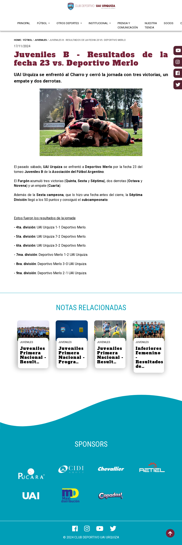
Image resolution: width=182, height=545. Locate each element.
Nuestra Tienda (151, 25)
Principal (23, 23)
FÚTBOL (27, 40)
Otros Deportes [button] (68, 23)
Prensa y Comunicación (128, 25)
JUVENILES (40, 40)
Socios (168, 23)
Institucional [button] (99, 23)
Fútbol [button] (42, 23)
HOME (17, 40)
